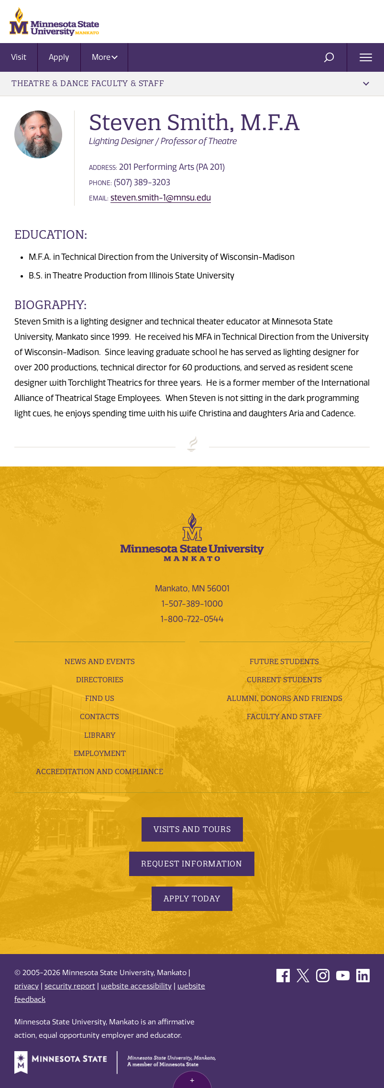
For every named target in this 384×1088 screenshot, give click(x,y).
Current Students (284, 679)
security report (69, 986)
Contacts (99, 716)
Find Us (99, 698)
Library (99, 735)
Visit (18, 57)
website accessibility (136, 986)
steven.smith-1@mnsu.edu (160, 197)
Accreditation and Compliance (99, 771)
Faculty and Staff (284, 716)
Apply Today (192, 898)
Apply (59, 57)
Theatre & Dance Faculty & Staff (190, 83)
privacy (26, 986)
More (105, 57)
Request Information (191, 863)
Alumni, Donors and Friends (284, 698)
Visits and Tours (192, 829)
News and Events (100, 661)
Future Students (284, 661)
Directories (99, 679)
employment (100, 753)
